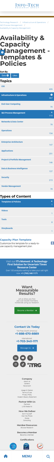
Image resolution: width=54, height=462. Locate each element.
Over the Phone (27, 416)
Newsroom (27, 386)
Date (5, 75)
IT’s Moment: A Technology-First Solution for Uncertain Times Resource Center (27, 264)
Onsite (27, 418)
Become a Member (27, 310)
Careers (27, 384)
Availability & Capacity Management (15, 28)
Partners (27, 404)
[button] (27, 456)
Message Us (27, 348)
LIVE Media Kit (27, 407)
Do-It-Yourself (27, 414)
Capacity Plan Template (15, 239)
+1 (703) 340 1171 (29, 273)
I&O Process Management (11, 25)
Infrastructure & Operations (34, 22)
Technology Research (9, 22)
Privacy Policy (27, 395)
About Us (27, 381)
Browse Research (27, 428)
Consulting (27, 420)
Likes (15, 75)
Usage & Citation (27, 390)
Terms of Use (27, 393)
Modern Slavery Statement (27, 397)
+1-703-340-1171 (27, 341)
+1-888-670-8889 (27, 333)
